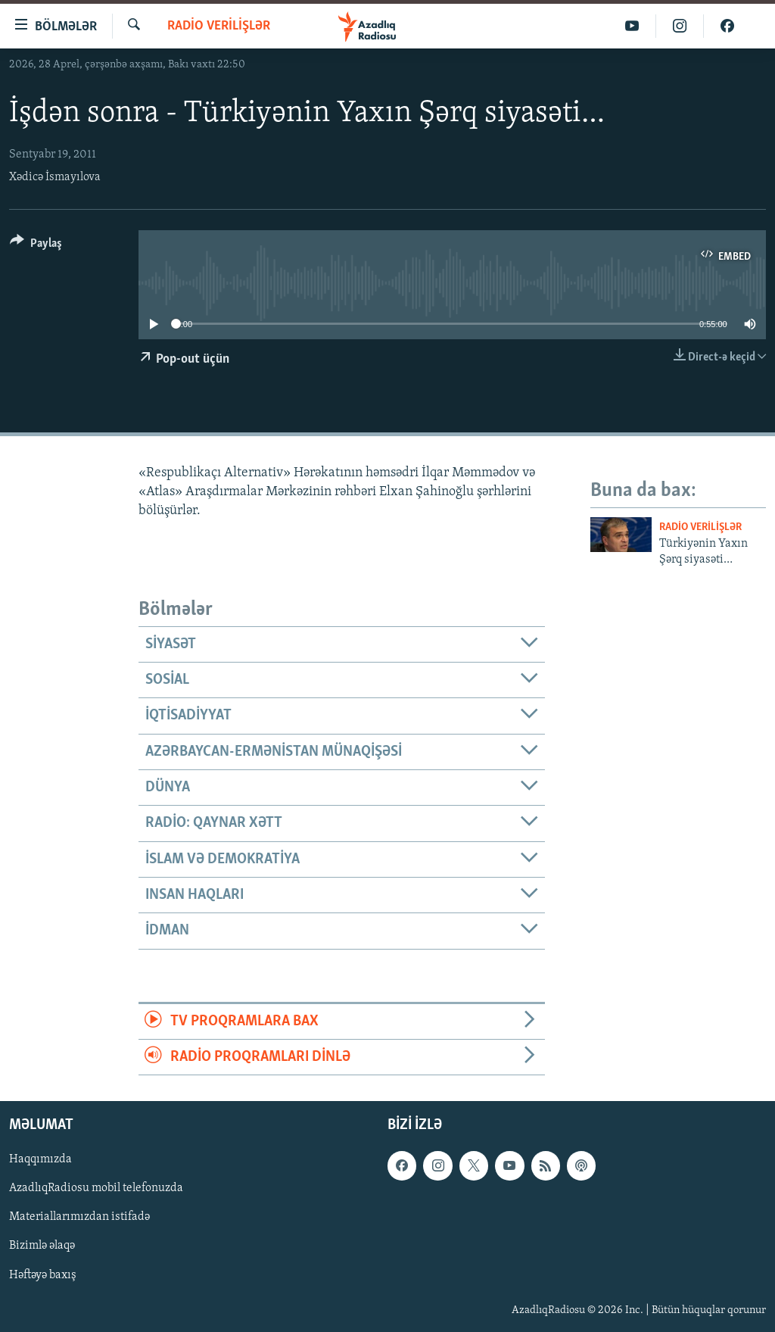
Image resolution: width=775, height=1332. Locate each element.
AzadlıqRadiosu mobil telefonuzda (96, 1189)
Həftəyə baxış (42, 1275)
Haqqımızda (40, 1160)
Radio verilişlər (218, 26)
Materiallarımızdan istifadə (79, 1218)
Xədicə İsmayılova (55, 177)
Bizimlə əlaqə (42, 1246)
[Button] (36, 245)
